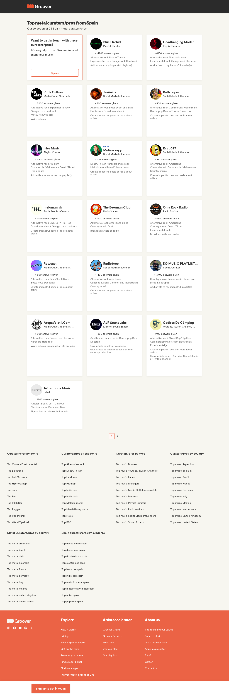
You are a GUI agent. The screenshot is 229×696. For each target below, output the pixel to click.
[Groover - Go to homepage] (34, 621)
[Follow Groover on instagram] (8, 628)
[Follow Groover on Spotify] (25, 628)
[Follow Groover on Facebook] (14, 628)
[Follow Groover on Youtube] (20, 628)
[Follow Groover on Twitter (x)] (31, 628)
